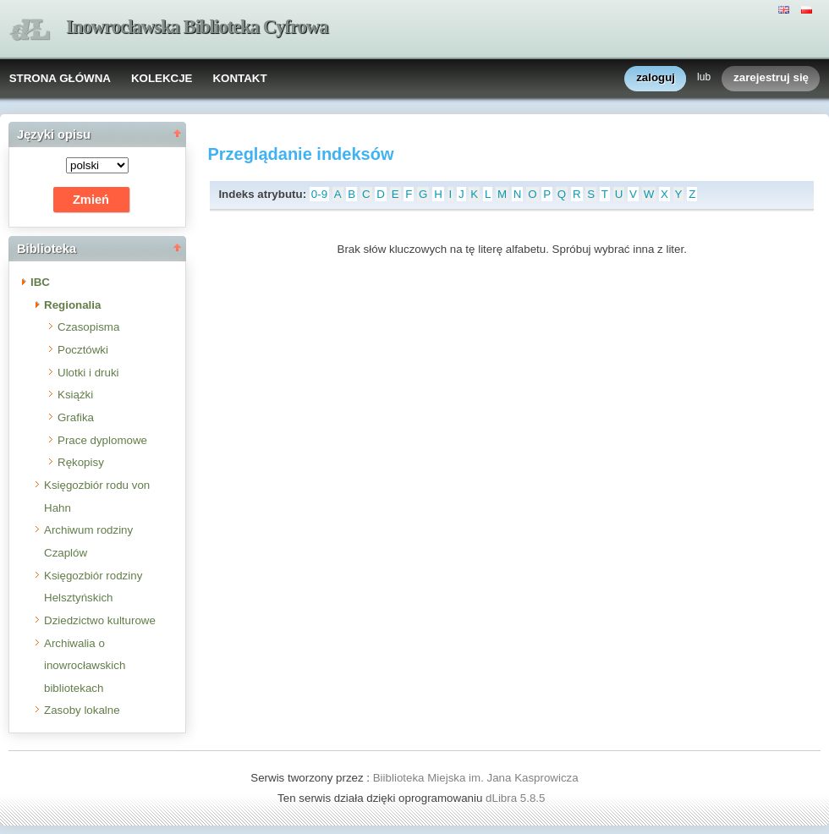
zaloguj (655, 78)
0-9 (319, 194)
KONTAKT (239, 78)
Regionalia (72, 305)
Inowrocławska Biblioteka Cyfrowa (197, 26)
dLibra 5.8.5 (517, 798)
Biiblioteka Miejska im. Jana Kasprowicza (476, 777)
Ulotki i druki (88, 372)
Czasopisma (88, 327)
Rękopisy (81, 462)
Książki (75, 394)
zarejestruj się (771, 78)
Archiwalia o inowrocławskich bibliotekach (84, 665)
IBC (40, 282)
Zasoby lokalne (82, 710)
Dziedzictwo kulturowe (100, 620)
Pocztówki (83, 349)
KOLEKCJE (162, 78)
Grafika (76, 417)
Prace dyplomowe (102, 440)
